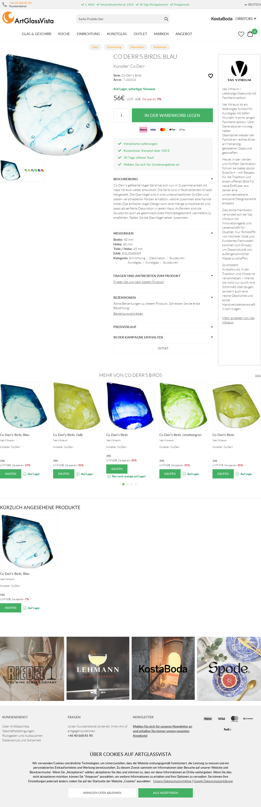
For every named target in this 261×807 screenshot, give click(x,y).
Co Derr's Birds (131, 75)
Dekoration (157, 258)
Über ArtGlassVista (15, 726)
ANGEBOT (184, 33)
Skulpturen (177, 258)
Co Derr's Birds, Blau (14, 434)
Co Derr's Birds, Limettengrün (180, 434)
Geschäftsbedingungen (18, 731)
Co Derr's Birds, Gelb (68, 434)
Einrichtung (137, 258)
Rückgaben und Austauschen (22, 735)
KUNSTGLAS (117, 33)
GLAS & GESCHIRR (36, 33)
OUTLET (140, 33)
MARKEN (161, 33)
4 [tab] (136, 487)
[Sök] (119, 19)
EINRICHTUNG (88, 33)
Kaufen (10, 474)
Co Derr (137, 66)
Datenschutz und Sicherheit (21, 740)
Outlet (163, 348)
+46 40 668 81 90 (20, 3)
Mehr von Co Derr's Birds (130, 375)
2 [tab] (127, 487)
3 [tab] (131, 487)
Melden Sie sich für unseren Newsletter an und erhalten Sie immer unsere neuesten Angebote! (162, 731)
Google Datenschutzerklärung (213, 781)
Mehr (258, 375)
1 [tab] (123, 487)
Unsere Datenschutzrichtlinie (172, 781)
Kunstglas (134, 262)
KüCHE (64, 33)
